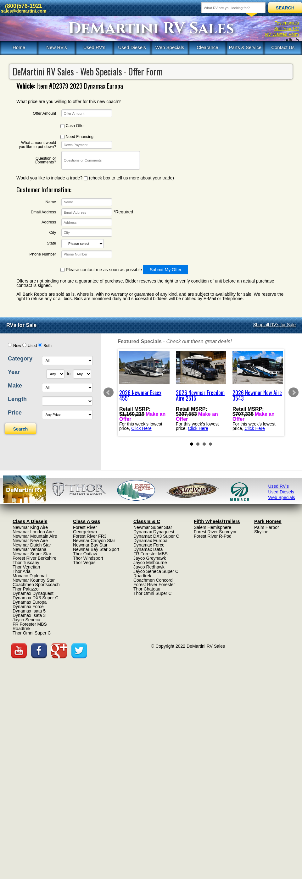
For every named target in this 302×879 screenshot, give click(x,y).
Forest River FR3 (90, 536)
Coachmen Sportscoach (36, 584)
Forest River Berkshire (34, 558)
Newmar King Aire (30, 527)
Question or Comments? (45, 160)
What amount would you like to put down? (37, 145)
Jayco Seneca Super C (155, 571)
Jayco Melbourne (150, 562)
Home (19, 47)
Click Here (141, 428)
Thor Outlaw (85, 553)
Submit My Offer (166, 269)
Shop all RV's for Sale (274, 324)
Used (32, 345)
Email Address (43, 212)
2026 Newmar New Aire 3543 (257, 395)
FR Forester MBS (30, 624)
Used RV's (94, 47)
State (51, 243)
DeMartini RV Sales (151, 28)
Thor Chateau (146, 588)
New (17, 345)
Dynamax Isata (148, 549)
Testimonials (287, 22)
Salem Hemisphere (212, 527)
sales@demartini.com (23, 11)
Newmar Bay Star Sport (96, 549)
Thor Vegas (84, 562)
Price (15, 412)
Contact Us (282, 47)
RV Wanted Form (282, 34)
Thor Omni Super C (32, 632)
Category (20, 358)
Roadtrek (22, 628)
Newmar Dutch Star (32, 544)
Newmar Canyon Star (94, 540)
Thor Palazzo (25, 588)
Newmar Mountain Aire (35, 536)
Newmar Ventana (29, 549)
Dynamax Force (28, 606)
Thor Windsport (88, 558)
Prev (108, 392)
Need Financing (76, 137)
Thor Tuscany (26, 562)
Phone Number (42, 254)
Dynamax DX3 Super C (36, 597)
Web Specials (169, 47)
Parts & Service (245, 47)
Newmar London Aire (33, 531)
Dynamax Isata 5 (29, 610)
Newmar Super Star (32, 553)
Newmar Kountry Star (34, 580)
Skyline (261, 531)
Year (14, 372)
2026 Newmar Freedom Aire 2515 (200, 395)
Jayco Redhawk (149, 566)
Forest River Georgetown (85, 529)
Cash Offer (72, 126)
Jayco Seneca (26, 619)
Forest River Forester (154, 584)
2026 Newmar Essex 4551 (140, 395)
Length (17, 399)
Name (51, 202)
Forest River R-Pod (213, 536)
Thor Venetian (26, 566)
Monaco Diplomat (30, 575)
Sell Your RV (286, 28)
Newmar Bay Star (90, 544)
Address (49, 222)
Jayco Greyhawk (149, 558)
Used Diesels (132, 47)
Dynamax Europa (30, 602)
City (52, 233)
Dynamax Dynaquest (33, 593)
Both (47, 345)
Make (15, 385)
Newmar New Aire (30, 540)
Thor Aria (22, 571)
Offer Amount (44, 114)
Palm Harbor (266, 527)
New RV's (56, 47)
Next (293, 392)
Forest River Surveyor (215, 531)
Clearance (207, 47)
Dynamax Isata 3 (29, 615)
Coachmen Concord (153, 580)
